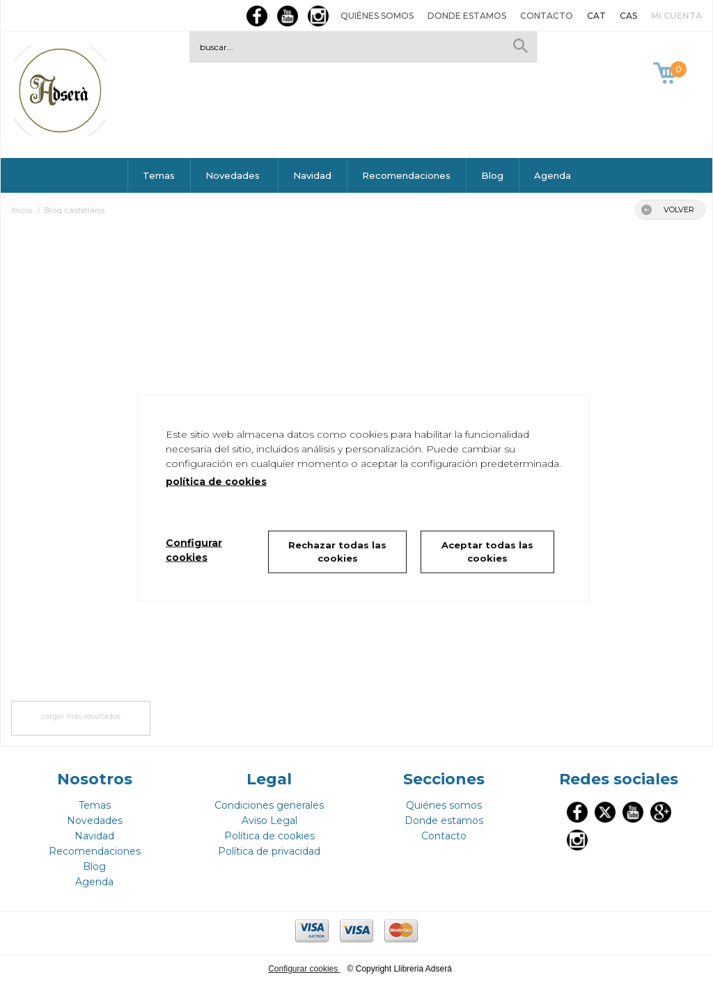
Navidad (312, 175)
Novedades (234, 175)
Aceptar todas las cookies (487, 551)
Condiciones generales (269, 805)
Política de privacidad (269, 851)
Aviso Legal (269, 820)
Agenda (552, 175)
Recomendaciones (406, 175)
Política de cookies (269, 836)
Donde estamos (467, 15)
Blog (492, 175)
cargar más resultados (80, 716)
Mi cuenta (676, 15)
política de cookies (216, 481)
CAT (596, 15)
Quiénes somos (377, 15)
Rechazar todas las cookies (337, 551)
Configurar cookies (304, 969)
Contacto (546, 15)
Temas (159, 175)
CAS (628, 15)
